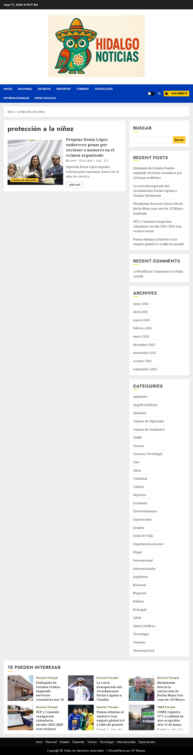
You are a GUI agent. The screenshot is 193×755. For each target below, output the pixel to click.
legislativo (140, 577)
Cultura (138, 487)
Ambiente (140, 397)
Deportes (63, 89)
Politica (138, 601)
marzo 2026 (141, 320)
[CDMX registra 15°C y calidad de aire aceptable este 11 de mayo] (141, 717)
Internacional (143, 560)
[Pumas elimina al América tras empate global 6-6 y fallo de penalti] (81, 717)
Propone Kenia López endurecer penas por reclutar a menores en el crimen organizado (90, 147)
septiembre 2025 (145, 369)
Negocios (139, 593)
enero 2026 (141, 336)
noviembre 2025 (144, 353)
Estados (44, 89)
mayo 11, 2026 (108, 729)
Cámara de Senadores (149, 429)
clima (137, 470)
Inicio (8, 89)
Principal (139, 610)
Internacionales (16, 98)
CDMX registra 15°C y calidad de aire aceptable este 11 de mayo (170, 718)
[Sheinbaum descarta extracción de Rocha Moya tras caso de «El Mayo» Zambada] (141, 688)
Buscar (142, 128)
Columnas (140, 478)
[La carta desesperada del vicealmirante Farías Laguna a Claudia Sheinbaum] (81, 688)
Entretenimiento (145, 511)
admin (73, 160)
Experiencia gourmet (148, 544)
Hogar (137, 552)
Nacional (25, 89)
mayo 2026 (141, 304)
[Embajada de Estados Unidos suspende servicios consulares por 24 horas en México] (20, 688)
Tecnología (103, 89)
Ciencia (138, 446)
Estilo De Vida (143, 536)
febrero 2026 (142, 328)
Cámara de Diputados (24, 180)
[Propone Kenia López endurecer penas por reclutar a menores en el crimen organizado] (35, 162)
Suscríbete (175, 93)
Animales (139, 413)
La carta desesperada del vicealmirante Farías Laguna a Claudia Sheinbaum (155, 191)
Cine (136, 462)
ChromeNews (116, 750)
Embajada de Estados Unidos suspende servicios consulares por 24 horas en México (157, 173)
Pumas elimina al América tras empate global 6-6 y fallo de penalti (158, 241)
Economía (140, 503)
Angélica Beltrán (145, 405)
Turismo (82, 89)
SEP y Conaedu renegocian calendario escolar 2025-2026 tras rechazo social (157, 226)
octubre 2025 (142, 361)
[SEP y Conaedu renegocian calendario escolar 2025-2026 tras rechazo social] (20, 717)
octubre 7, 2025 (91, 160)
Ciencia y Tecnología (147, 454)
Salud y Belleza (144, 626)
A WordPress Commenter (152, 271)
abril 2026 (140, 312)
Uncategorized (143, 650)
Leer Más (74, 185)
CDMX (137, 437)
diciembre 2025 (144, 345)
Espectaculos (45, 98)
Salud (137, 618)
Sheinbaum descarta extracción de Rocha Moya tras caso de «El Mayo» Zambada (158, 208)
